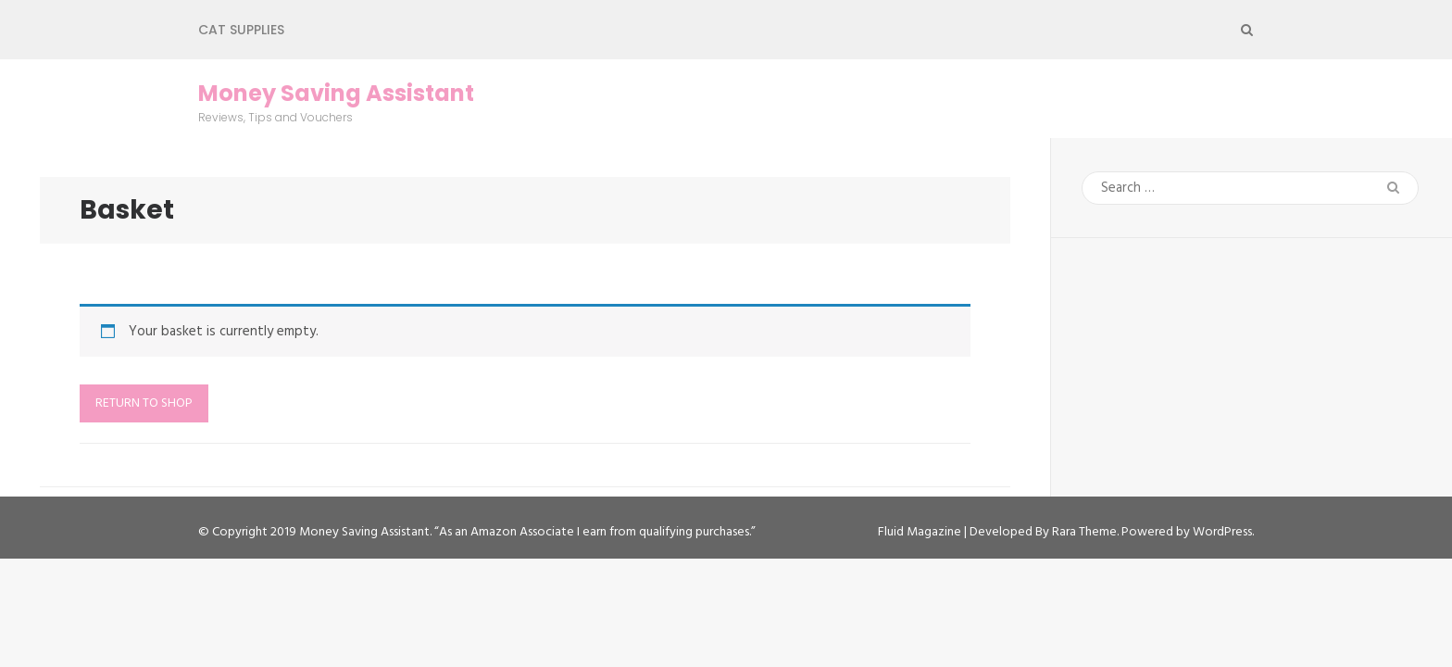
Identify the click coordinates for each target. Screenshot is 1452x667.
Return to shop (144, 403)
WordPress (1222, 532)
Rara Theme (1084, 532)
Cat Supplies (241, 29)
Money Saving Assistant (336, 93)
